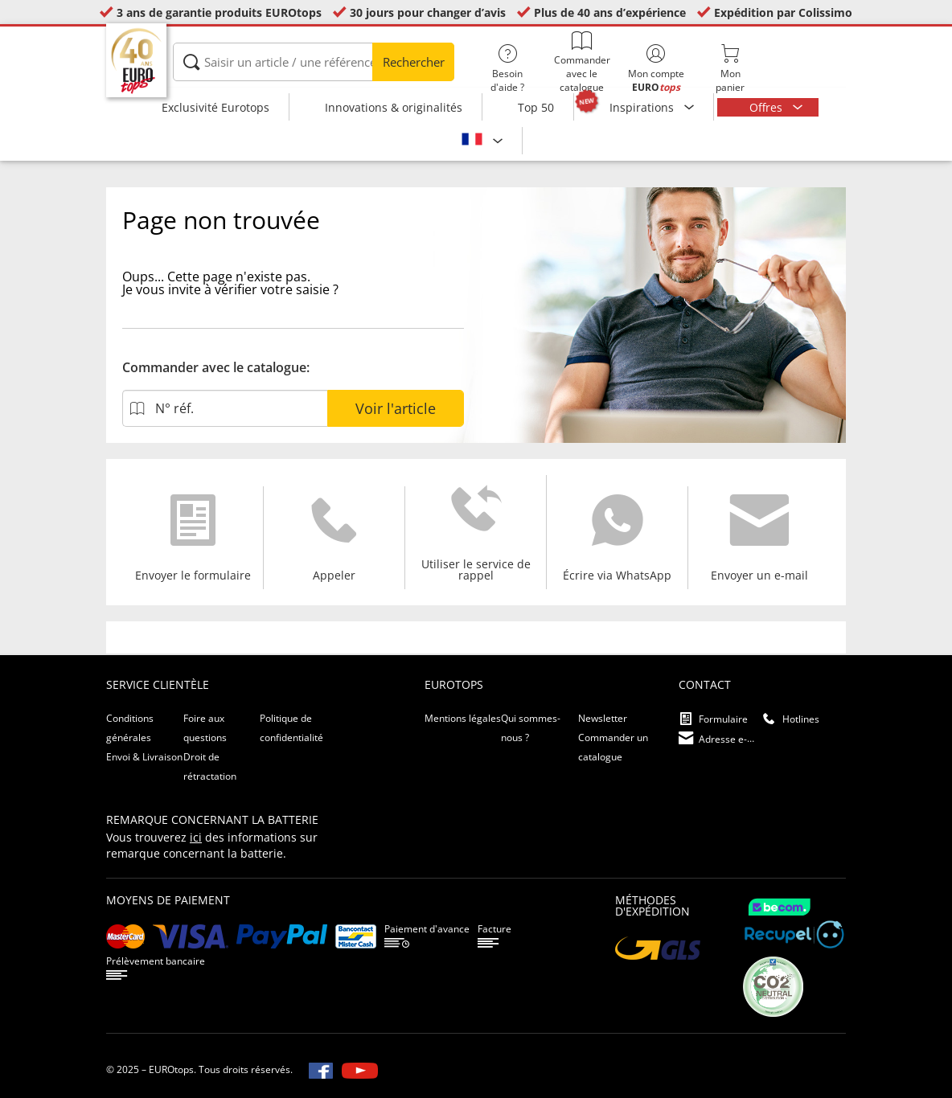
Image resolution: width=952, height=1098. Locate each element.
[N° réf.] (224, 408)
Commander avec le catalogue (581, 62)
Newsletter (602, 718)
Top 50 (536, 107)
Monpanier (730, 69)
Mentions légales (463, 718)
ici (196, 837)
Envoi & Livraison (144, 757)
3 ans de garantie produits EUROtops (219, 12)
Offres (767, 107)
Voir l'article (395, 408)
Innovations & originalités (393, 107)
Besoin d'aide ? (507, 69)
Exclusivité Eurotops (215, 107)
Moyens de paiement (168, 899)
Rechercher (414, 62)
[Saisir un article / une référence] (313, 62)
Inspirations (643, 107)
